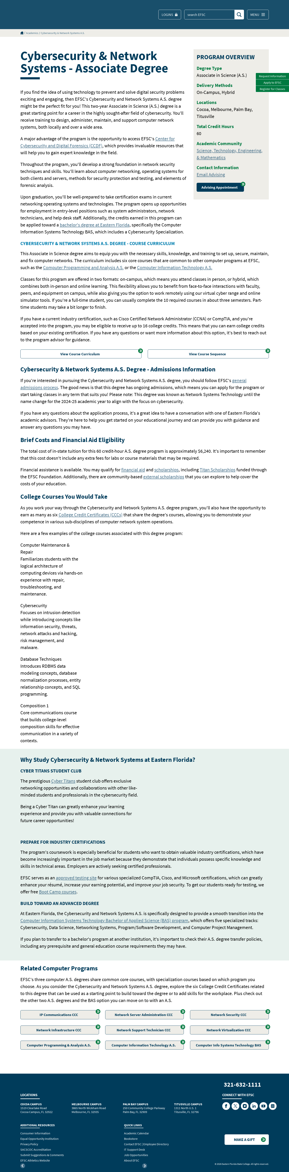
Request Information (272, 76)
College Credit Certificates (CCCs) (90, 515)
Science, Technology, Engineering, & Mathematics (229, 153)
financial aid (133, 470)
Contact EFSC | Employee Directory (146, 1144)
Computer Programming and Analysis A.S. (83, 267)
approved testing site (76, 878)
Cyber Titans (63, 781)
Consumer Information (35, 1133)
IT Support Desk (134, 1149)
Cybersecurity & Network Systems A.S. (62, 33)
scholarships (166, 470)
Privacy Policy (29, 1144)
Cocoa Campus (31, 1104)
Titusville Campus (188, 1104)
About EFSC (131, 1160)
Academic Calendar (136, 1133)
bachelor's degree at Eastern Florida (94, 225)
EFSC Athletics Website (35, 1160)
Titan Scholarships (217, 470)
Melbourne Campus (87, 1104)
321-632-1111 (242, 1084)
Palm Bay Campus (135, 1104)
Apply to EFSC (272, 82)
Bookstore (131, 1139)
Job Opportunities (136, 1155)
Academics (32, 33)
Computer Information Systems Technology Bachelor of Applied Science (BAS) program (104, 920)
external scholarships (163, 477)
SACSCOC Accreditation (35, 1149)
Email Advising (211, 175)
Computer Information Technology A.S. (174, 267)
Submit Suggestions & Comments (42, 1155)
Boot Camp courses (57, 892)
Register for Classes (272, 89)
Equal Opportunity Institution (39, 1139)
